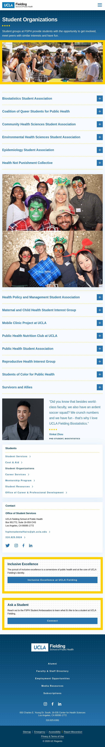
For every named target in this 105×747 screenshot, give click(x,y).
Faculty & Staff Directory (52, 671)
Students (11, 448)
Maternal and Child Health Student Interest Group (52, 310)
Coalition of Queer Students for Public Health (52, 111)
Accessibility (55, 732)
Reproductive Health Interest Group (52, 362)
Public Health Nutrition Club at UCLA (52, 336)
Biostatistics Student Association (52, 99)
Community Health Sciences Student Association (52, 124)
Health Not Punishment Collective (52, 163)
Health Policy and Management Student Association (52, 297)
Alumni (52, 664)
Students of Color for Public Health (52, 374)
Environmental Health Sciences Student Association (52, 137)
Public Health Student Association (52, 349)
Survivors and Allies (52, 387)
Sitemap (27, 732)
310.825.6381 (52, 720)
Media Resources (52, 686)
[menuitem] (9, 546)
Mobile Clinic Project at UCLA (52, 323)
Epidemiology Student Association (52, 150)
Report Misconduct (73, 732)
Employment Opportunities (52, 678)
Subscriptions (52, 693)
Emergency (39, 732)
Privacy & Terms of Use (52, 736)
